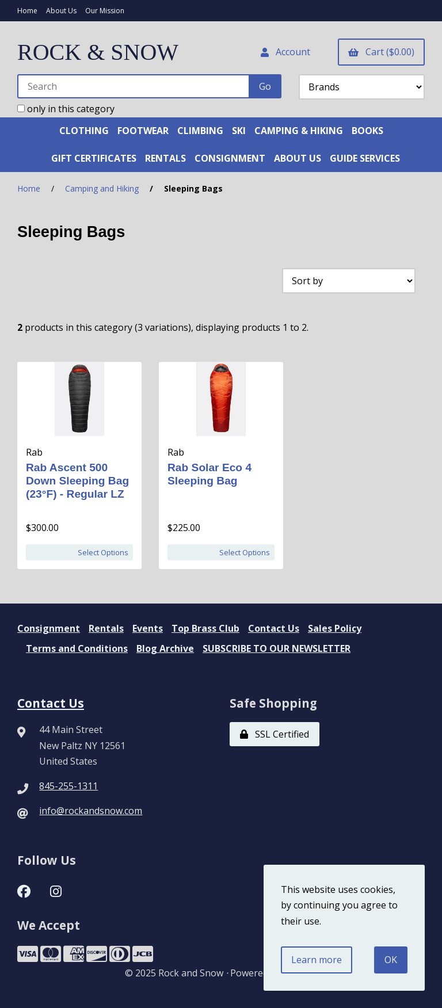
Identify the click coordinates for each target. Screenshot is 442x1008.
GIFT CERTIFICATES (93, 158)
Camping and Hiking (102, 188)
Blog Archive (165, 648)
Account (285, 51)
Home (27, 11)
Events (147, 628)
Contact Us (273, 628)
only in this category (66, 108)
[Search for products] (133, 86)
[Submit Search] (265, 86)
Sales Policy (334, 628)
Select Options (103, 552)
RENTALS (165, 158)
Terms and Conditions (77, 648)
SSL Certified (274, 734)
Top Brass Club (205, 628)
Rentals (106, 628)
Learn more (316, 959)
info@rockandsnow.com (90, 810)
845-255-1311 (68, 786)
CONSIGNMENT (230, 158)
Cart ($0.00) (381, 51)
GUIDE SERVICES (365, 158)
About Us (61, 11)
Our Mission (104, 11)
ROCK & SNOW (97, 52)
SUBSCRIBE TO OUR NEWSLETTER (276, 648)
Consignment (48, 628)
